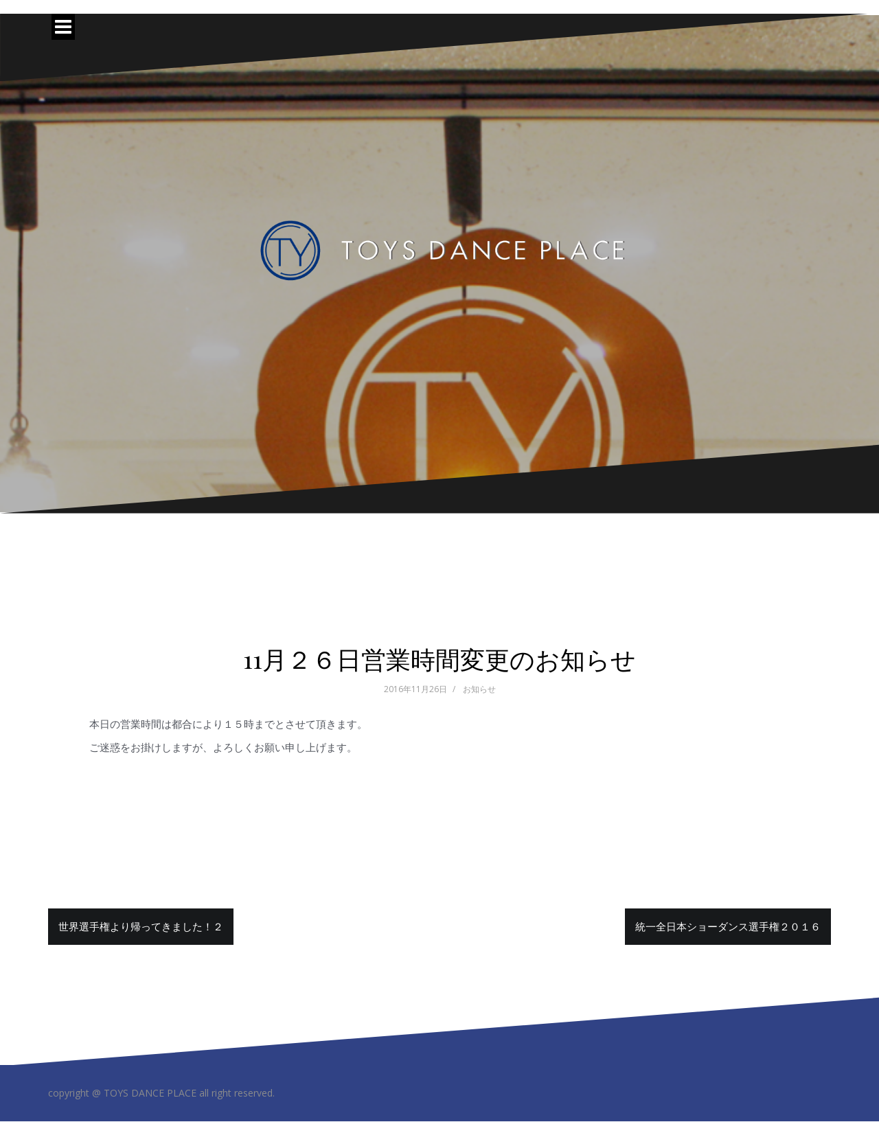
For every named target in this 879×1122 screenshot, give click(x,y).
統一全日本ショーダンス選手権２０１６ (728, 926)
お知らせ (479, 689)
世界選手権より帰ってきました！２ (140, 926)
